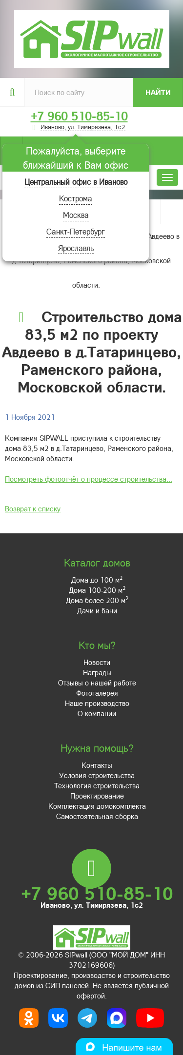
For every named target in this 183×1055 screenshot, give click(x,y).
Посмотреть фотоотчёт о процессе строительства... (88, 478)
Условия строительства (97, 775)
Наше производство (97, 703)
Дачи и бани (97, 610)
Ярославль (76, 248)
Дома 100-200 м (97, 590)
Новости (96, 662)
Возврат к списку (33, 508)
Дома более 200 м (97, 600)
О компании (97, 713)
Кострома (75, 198)
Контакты (96, 765)
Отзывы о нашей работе (97, 682)
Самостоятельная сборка (97, 816)
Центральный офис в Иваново (75, 181)
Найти (158, 92)
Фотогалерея (97, 692)
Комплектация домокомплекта (97, 805)
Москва (76, 214)
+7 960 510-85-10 (79, 116)
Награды (97, 672)
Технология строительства (97, 785)
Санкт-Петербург (75, 231)
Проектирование (97, 795)
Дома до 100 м (96, 579)
